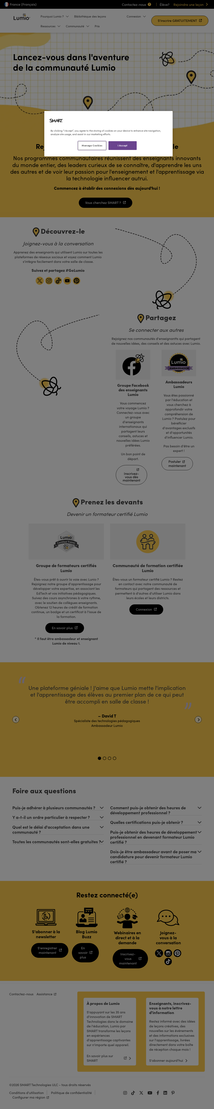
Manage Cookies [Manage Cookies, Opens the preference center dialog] (92, 145)
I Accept (122, 145)
